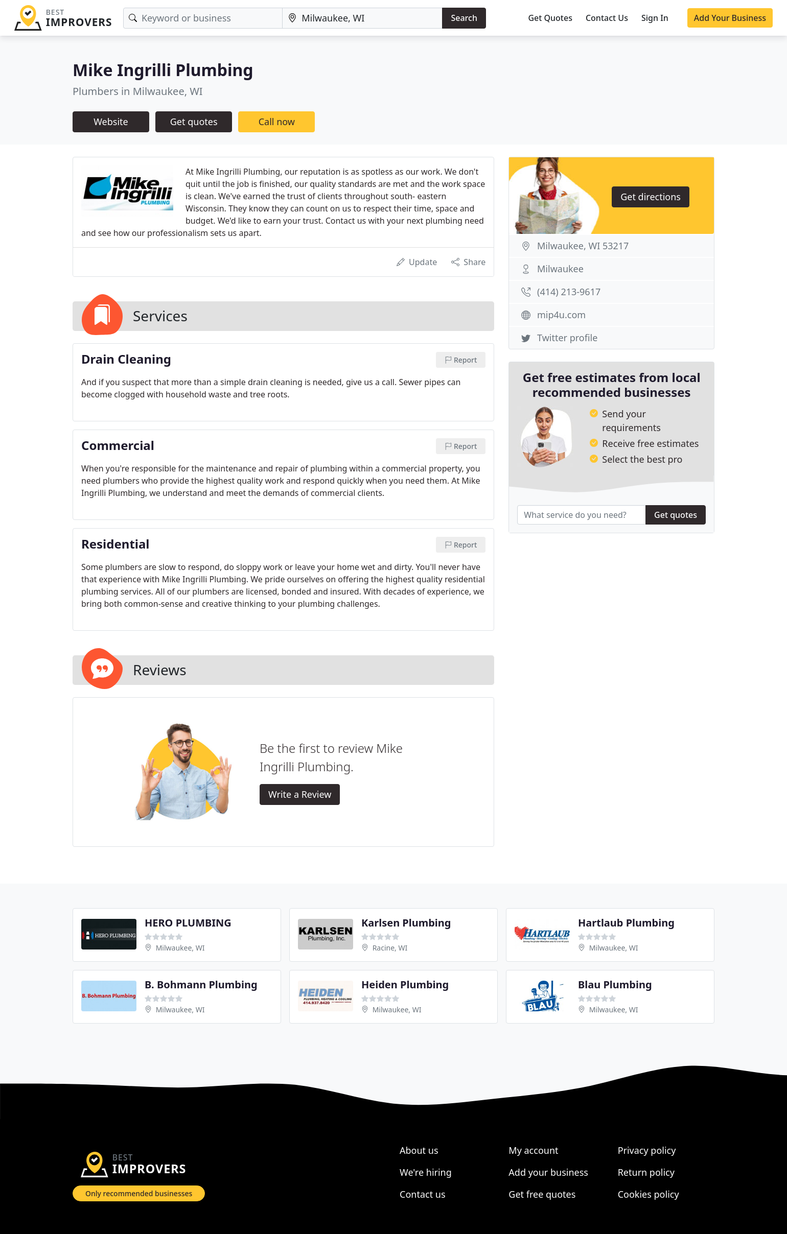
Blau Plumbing (615, 984)
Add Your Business (730, 17)
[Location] (362, 18)
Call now (277, 121)
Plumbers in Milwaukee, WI (138, 91)
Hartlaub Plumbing (626, 923)
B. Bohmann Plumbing (201, 984)
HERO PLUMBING (188, 923)
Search (464, 17)
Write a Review (299, 794)
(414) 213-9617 (568, 292)
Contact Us (607, 17)
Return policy (646, 1172)
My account (533, 1150)
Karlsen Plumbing (406, 923)
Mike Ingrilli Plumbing (163, 70)
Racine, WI (390, 948)
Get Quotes (550, 17)
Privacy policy (647, 1150)
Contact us (423, 1194)
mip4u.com (561, 314)
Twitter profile (567, 337)
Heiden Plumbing (405, 984)
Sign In (654, 17)
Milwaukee (560, 269)
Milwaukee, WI (180, 948)
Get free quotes (541, 1194)
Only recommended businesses (138, 1193)
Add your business (548, 1172)
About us (419, 1150)
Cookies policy (648, 1194)
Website (111, 121)
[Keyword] (203, 18)
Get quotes (194, 121)
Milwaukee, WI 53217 (583, 246)
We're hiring (426, 1172)
